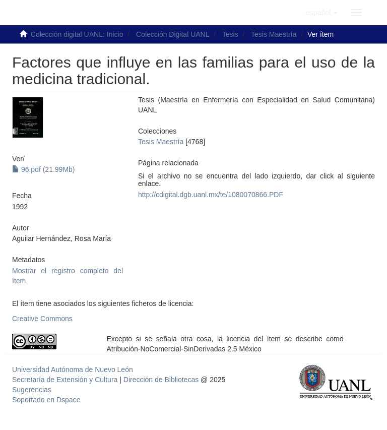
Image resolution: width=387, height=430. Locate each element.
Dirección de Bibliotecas (161, 380)
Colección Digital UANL (173, 34)
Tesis (230, 34)
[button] (321, 12)
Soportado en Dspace (46, 400)
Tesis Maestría (273, 34)
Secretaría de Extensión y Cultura (65, 380)
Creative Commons (42, 319)
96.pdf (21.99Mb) (43, 169)
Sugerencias (31, 390)
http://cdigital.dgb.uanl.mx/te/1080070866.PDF (210, 195)
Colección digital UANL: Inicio (77, 34)
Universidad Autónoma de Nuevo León (72, 369)
